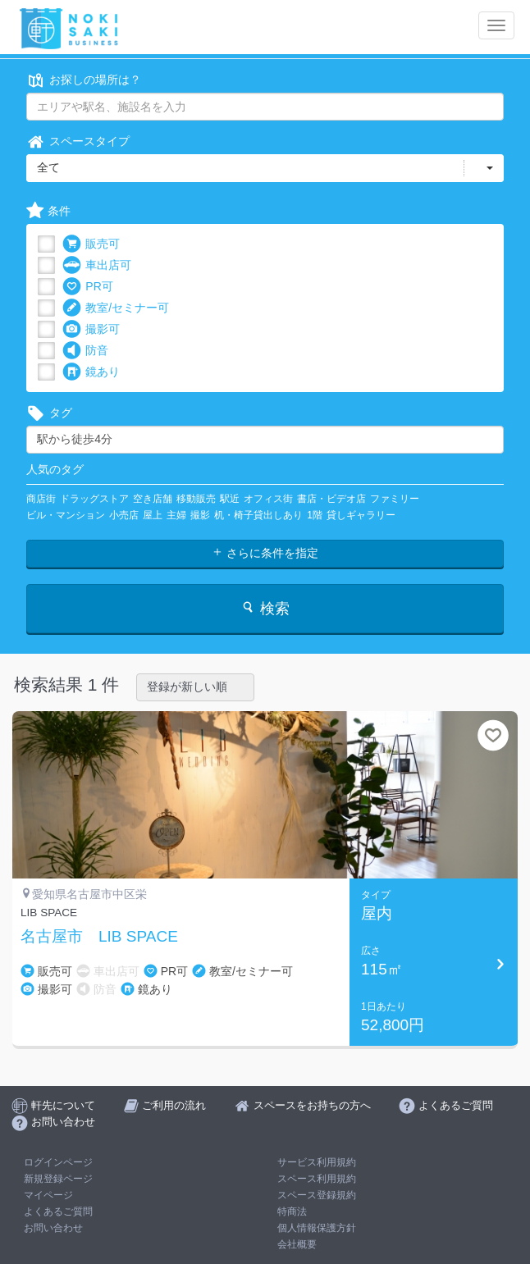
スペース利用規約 (316, 1178)
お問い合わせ (53, 1228)
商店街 (41, 498)
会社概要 (297, 1244)
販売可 (91, 244)
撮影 (200, 515)
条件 (48, 211)
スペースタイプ (78, 141)
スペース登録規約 (316, 1195)
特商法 (292, 1211)
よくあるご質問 (58, 1211)
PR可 (87, 286)
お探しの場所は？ (83, 80)
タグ (49, 413)
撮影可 (91, 329)
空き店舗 (152, 498)
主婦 (176, 515)
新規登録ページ (58, 1178)
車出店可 (96, 265)
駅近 (230, 498)
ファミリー (394, 498)
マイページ (48, 1195)
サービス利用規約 (316, 1162)
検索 (264, 608)
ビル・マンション (65, 515)
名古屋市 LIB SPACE (99, 937)
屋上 (152, 515)
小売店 (124, 515)
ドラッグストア (94, 498)
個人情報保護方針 (316, 1228)
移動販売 (196, 498)
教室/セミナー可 (115, 308)
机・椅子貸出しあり (258, 515)
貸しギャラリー (361, 515)
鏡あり (91, 372)
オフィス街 (268, 498)
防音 (85, 350)
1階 (314, 515)
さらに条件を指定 (265, 552)
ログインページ (58, 1162)
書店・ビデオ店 (331, 498)
